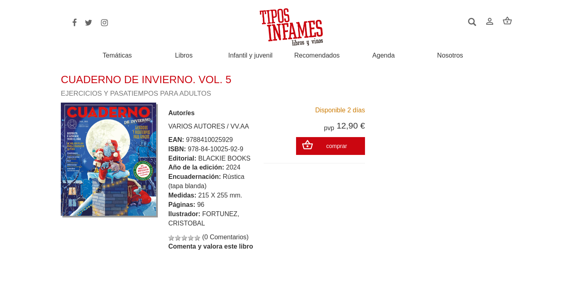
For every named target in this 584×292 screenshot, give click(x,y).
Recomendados (317, 55)
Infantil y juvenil (250, 55)
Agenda (383, 55)
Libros (184, 55)
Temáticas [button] (117, 55)
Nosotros (450, 55)
